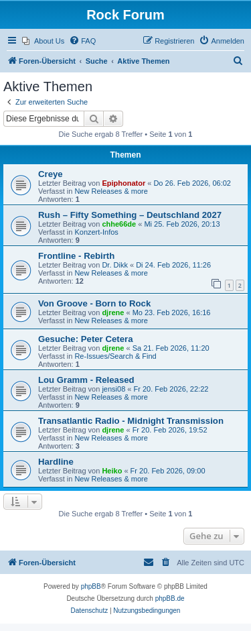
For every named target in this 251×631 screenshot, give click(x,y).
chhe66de (119, 224)
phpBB (91, 586)
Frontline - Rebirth (76, 256)
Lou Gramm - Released (86, 380)
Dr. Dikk (115, 265)
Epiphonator (123, 183)
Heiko (112, 471)
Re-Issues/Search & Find (115, 356)
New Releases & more (110, 191)
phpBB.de (170, 598)
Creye (50, 174)
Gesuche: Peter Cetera (85, 339)
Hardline (56, 462)
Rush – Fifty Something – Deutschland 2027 (130, 215)
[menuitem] (43, 41)
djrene (113, 312)
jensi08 (113, 389)
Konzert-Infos (96, 232)
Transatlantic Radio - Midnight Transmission (131, 421)
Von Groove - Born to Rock (94, 303)
